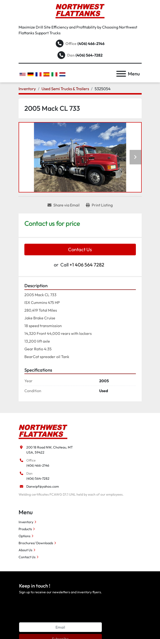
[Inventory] (27, 88)
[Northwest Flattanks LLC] (43, 431)
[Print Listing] (99, 205)
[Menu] (121, 74)
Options (24, 536)
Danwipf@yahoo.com (42, 486)
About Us (25, 550)
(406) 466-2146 (90, 43)
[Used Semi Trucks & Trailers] (65, 88)
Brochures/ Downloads (36, 543)
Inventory (26, 522)
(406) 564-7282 (89, 55)
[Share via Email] (63, 205)
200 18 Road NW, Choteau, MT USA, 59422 (49, 450)
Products (25, 529)
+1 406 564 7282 (87, 265)
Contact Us (80, 249)
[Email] (60, 627)
